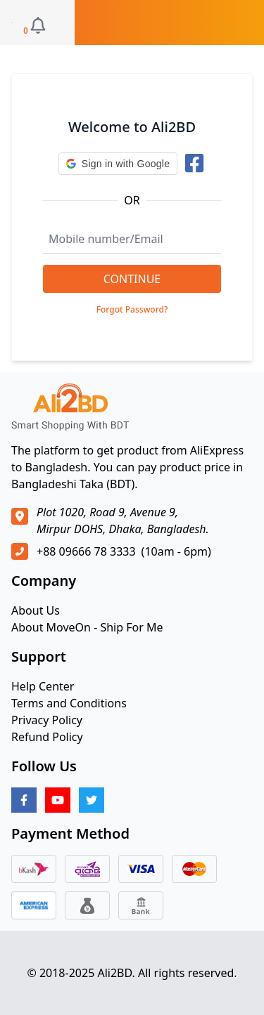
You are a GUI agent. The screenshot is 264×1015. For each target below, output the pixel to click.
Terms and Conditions (69, 703)
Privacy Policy (46, 720)
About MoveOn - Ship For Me (87, 627)
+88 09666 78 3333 (86, 551)
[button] (117, 163)
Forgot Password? (132, 309)
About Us (35, 610)
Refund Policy (47, 737)
